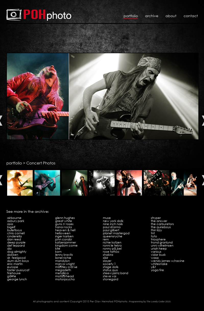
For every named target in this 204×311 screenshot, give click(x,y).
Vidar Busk (158, 254)
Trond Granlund (162, 242)
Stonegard (110, 279)
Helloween (62, 233)
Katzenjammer (65, 242)
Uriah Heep (159, 248)
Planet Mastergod (116, 233)
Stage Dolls (110, 267)
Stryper (156, 218)
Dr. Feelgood (16, 258)
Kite (57, 248)
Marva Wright (65, 264)
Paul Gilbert (111, 230)
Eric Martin (15, 264)
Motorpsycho (65, 279)
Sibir (105, 258)
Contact (191, 15)
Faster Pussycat (18, 270)
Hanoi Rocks (63, 227)
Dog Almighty (16, 251)
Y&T (153, 267)
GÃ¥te (11, 276)
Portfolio (131, 15)
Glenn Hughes (65, 218)
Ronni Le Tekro (112, 245)
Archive (151, 15)
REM (106, 239)
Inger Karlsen (64, 236)
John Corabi (63, 239)
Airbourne (14, 218)
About (170, 15)
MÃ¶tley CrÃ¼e (66, 267)
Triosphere (158, 239)
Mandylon (62, 261)
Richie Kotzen (112, 242)
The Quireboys (161, 227)
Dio (9, 248)
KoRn (58, 251)
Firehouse (14, 273)
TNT (153, 233)
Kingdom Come (66, 245)
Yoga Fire (157, 270)
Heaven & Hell (65, 230)
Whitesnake (159, 264)
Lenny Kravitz (64, 254)
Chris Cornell (16, 233)
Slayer (107, 261)
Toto (154, 236)
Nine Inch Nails (113, 224)
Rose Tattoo (111, 251)
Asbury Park (15, 221)
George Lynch (17, 279)
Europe (12, 267)
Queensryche (112, 236)
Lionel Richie (63, 258)
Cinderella (14, 236)
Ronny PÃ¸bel (112, 248)
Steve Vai (109, 276)
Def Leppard (16, 245)
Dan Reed (14, 239)
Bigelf (11, 227)
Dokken (12, 254)
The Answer (159, 221)
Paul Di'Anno (112, 227)
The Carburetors (162, 224)
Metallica (62, 273)
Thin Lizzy (156, 230)
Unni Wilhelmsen (162, 245)
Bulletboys (14, 230)
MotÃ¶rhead (64, 276)
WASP (155, 258)
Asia (10, 224)
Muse (107, 218)
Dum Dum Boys (18, 261)
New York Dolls (113, 221)
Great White (63, 221)
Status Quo (110, 270)
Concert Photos (40, 162)
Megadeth (63, 270)
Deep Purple (16, 242)
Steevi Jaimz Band (115, 273)
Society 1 (109, 264)
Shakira (108, 254)
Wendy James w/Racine (167, 261)
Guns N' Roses (64, 224)
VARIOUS (156, 251)
